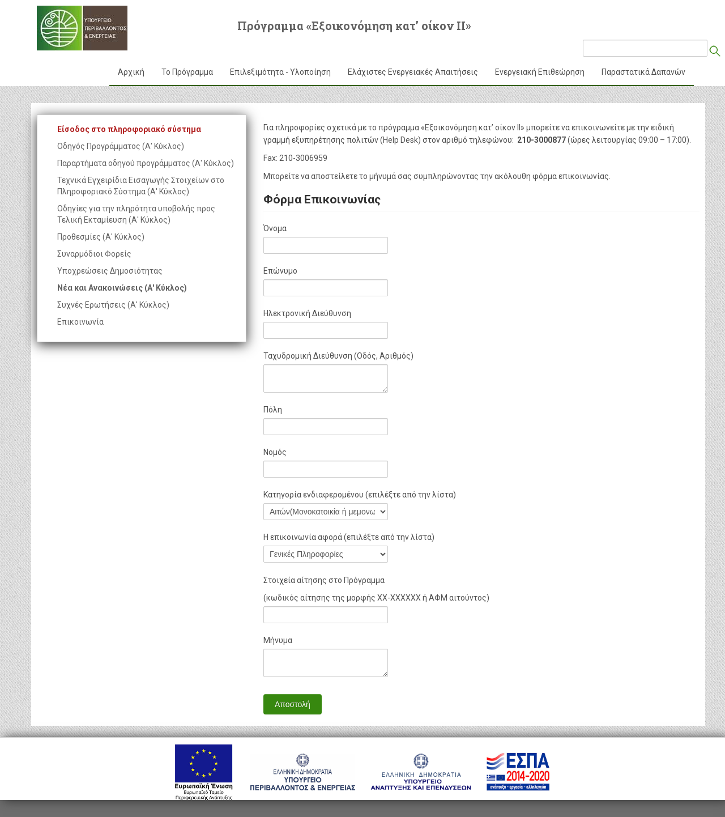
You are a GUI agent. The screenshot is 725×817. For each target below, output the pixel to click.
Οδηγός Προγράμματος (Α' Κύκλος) (120, 146)
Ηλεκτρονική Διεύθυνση (307, 313)
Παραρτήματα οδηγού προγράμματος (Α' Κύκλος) (145, 163)
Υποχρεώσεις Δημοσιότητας (110, 270)
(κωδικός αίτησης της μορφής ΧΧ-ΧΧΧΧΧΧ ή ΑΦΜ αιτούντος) (376, 597)
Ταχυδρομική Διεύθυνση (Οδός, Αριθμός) (338, 355)
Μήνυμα (277, 640)
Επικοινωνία (80, 321)
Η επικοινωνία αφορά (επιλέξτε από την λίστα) (348, 537)
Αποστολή (292, 704)
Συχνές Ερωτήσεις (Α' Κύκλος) (113, 304)
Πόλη (272, 409)
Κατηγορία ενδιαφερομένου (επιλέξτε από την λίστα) (359, 494)
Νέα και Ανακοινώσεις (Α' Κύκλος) (122, 287)
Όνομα (275, 228)
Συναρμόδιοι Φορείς (94, 253)
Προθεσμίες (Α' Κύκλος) (100, 236)
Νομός (275, 452)
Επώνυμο (280, 270)
